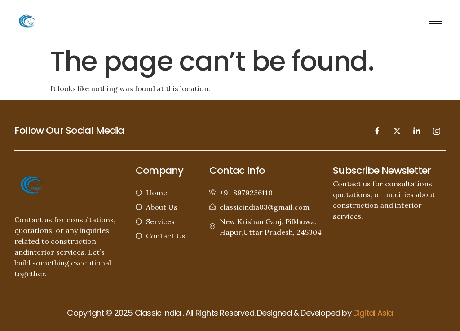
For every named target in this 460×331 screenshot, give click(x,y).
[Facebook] (377, 130)
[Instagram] (436, 130)
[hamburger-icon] (436, 21)
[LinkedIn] (417, 130)
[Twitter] (397, 130)
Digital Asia (373, 312)
